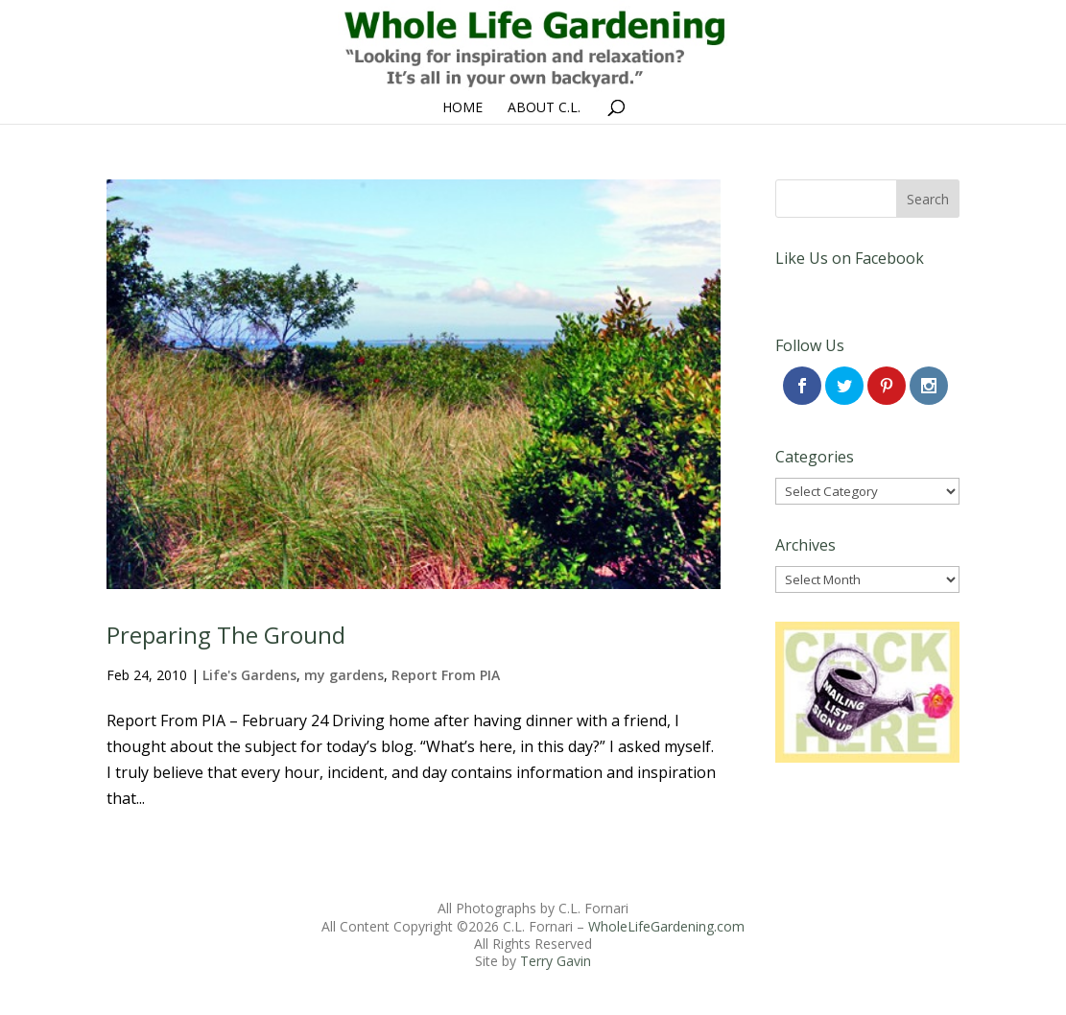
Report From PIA (445, 675)
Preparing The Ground (226, 634)
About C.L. (544, 108)
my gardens (344, 675)
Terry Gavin (555, 961)
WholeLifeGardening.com (666, 926)
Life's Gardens (249, 675)
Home (462, 108)
